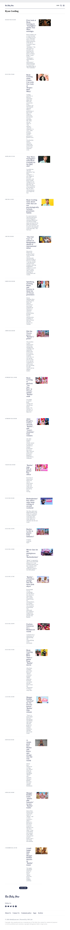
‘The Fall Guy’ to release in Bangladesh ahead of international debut (31, 242)
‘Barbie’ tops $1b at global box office (29, 469)
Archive (40, 913)
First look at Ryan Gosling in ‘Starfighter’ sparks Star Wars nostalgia (31, 25)
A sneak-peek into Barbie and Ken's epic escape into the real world (29, 750)
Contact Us (16, 913)
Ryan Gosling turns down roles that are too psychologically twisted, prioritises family (32, 206)
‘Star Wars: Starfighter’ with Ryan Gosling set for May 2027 (31, 161)
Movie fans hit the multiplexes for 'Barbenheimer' (32, 553)
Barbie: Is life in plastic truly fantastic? (30, 533)
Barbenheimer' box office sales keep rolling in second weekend (32, 503)
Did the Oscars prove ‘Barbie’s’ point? (30, 335)
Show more (23, 888)
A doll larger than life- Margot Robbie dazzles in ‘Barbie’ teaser (29, 856)
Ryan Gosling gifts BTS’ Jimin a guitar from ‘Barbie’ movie (29, 657)
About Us (8, 913)
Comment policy (26, 913)
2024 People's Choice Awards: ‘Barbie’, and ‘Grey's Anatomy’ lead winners (30, 427)
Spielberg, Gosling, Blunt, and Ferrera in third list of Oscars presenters (30, 288)
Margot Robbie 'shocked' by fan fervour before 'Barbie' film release (30, 704)
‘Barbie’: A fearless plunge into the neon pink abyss (30, 581)
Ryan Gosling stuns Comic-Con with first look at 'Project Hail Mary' (30, 83)
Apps (34, 913)
